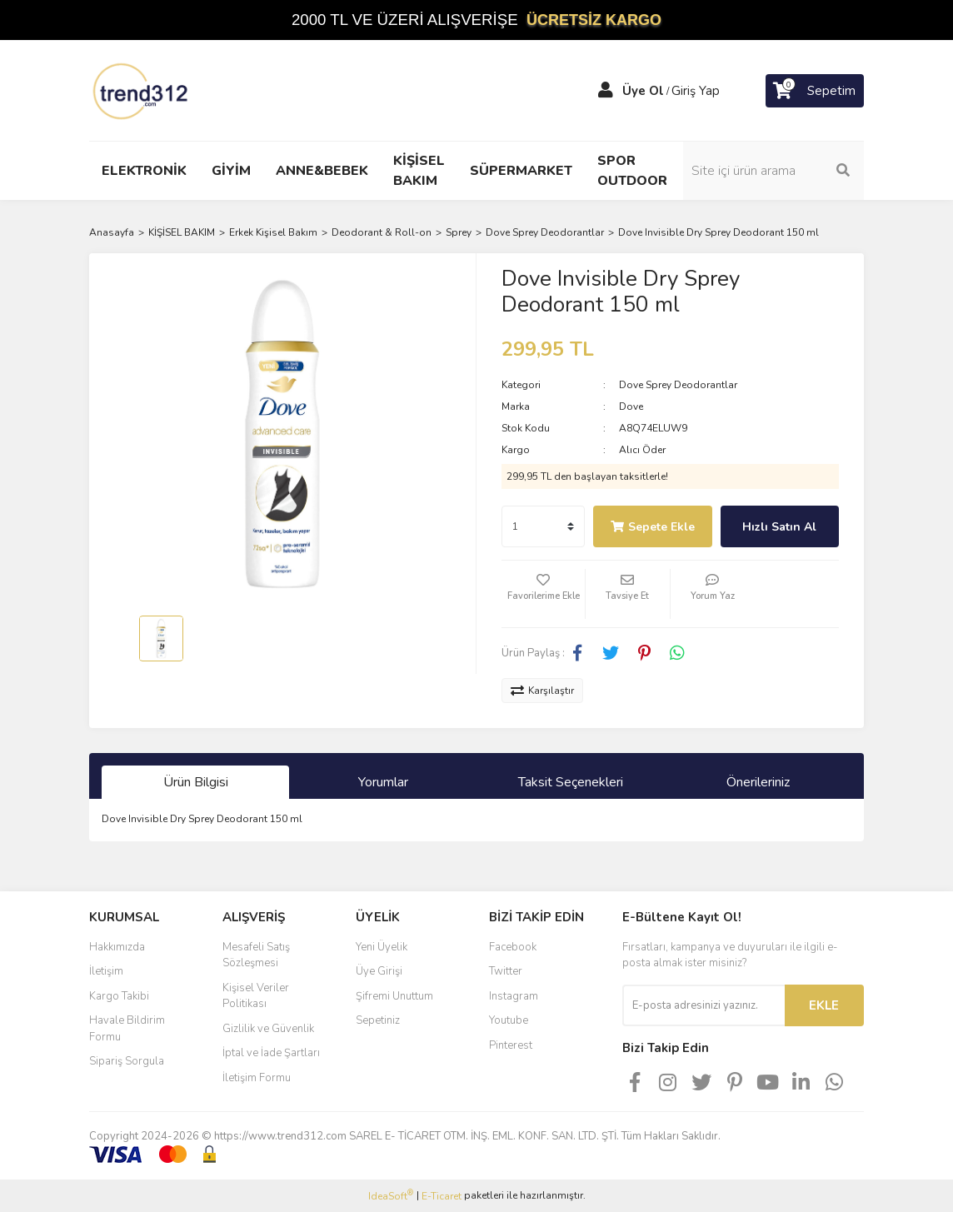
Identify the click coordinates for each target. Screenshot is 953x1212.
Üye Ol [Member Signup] (643, 90)
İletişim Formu (256, 1077)
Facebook (512, 947)
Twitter (505, 971)
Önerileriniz (758, 782)
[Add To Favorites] (543, 594)
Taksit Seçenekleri (570, 782)
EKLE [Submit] (824, 1005)
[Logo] (141, 90)
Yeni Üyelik (381, 947)
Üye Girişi (379, 971)
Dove (631, 406)
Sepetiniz (378, 1020)
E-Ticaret (442, 1196)
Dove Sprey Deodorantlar (678, 385)
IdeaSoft (390, 1196)
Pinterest (510, 1045)
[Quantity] (543, 526)
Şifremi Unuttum (394, 996)
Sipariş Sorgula (126, 1061)
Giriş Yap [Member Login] (695, 90)
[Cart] (815, 90)
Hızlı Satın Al (779, 527)
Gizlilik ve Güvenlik (268, 1028)
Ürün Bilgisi (195, 782)
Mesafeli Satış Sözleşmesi (256, 955)
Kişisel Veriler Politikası (255, 996)
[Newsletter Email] (703, 1005)
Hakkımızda (117, 947)
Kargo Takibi (119, 996)
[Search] (776, 171)
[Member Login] (605, 90)
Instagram (513, 996)
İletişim (106, 971)
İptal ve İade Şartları (271, 1052)
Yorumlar (383, 782)
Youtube (508, 1020)
